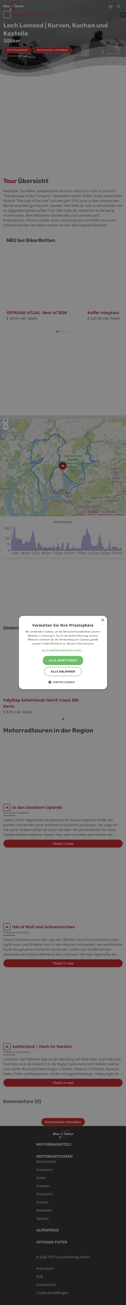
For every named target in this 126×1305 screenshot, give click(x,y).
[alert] (63, 652)
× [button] (102, 620)
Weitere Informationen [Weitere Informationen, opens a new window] (80, 643)
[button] (63, 650)
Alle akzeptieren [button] (63, 660)
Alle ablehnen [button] (63, 671)
